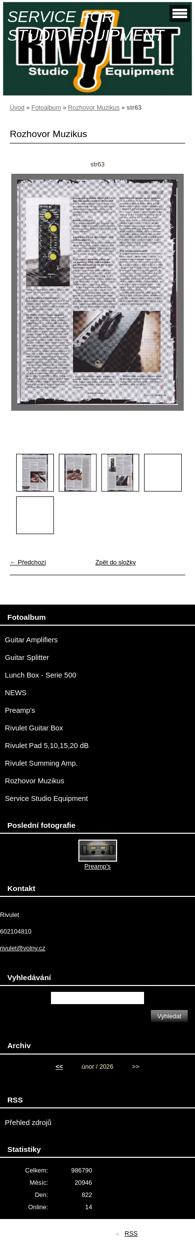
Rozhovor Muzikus (94, 107)
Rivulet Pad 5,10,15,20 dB (47, 746)
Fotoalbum (46, 107)
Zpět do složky (116, 562)
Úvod (17, 107)
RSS (131, 1233)
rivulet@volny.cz (22, 948)
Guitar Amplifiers (31, 640)
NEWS (15, 693)
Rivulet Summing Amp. (41, 763)
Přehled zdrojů (28, 1122)
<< (59, 1066)
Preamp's (20, 710)
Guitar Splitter (27, 657)
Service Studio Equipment (46, 798)
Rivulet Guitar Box (34, 728)
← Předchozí (28, 562)
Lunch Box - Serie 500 (40, 675)
